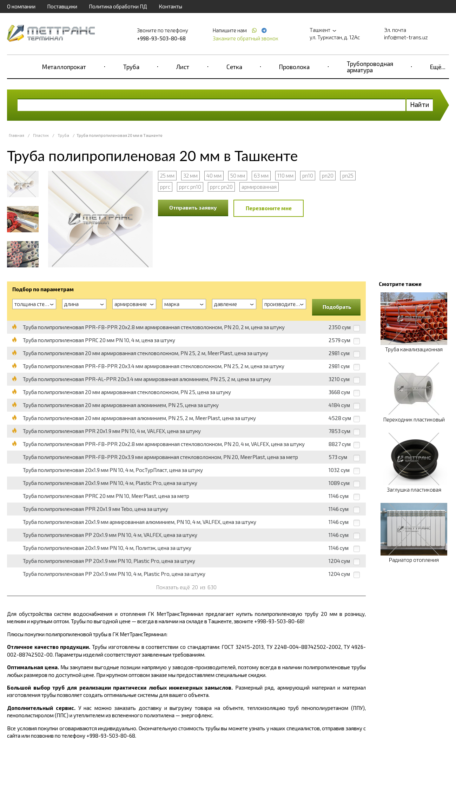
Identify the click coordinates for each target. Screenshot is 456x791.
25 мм (167, 175)
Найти (419, 104)
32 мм (190, 175)
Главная (16, 135)
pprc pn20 (221, 187)
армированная (259, 187)
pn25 (347, 175)
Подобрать (337, 307)
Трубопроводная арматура (370, 66)
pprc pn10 (190, 187)
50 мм (237, 175)
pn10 (307, 175)
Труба (131, 67)
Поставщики (62, 6)
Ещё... (437, 67)
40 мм (214, 175)
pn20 (327, 175)
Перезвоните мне (269, 208)
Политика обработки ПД (118, 6)
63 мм (261, 175)
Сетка (234, 67)
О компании (21, 6)
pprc (165, 187)
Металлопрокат (64, 67)
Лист (182, 67)
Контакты (170, 6)
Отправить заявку (193, 207)
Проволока (294, 67)
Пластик (41, 135)
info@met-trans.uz (406, 37)
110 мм (285, 175)
